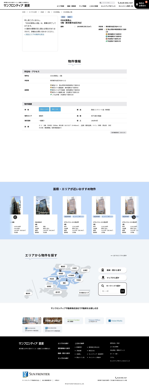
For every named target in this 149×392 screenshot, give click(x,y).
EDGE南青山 (56, 12)
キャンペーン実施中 (95, 363)
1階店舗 (78, 356)
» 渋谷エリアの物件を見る (34, 34)
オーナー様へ (114, 359)
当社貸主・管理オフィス (117, 356)
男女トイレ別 (44, 109)
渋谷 (49, 12)
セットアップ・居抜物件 (96, 359)
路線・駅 (71, 6)
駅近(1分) (92, 356)
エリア (60, 6)
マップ (82, 6)
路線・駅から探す (64, 358)
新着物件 (79, 353)
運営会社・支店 (114, 349)
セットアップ (108, 6)
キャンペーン (126, 6)
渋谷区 (42, 12)
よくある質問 (114, 352)
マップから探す (63, 363)
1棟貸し (78, 359)
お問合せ (57, 385)
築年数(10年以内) (94, 353)
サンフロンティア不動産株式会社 (30, 385)
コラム (112, 363)
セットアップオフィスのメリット (120, 366)
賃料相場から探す (64, 354)
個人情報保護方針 (46, 385)
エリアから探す (33, 12)
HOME (23, 12)
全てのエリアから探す (120, 261)
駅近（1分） (55, 109)
